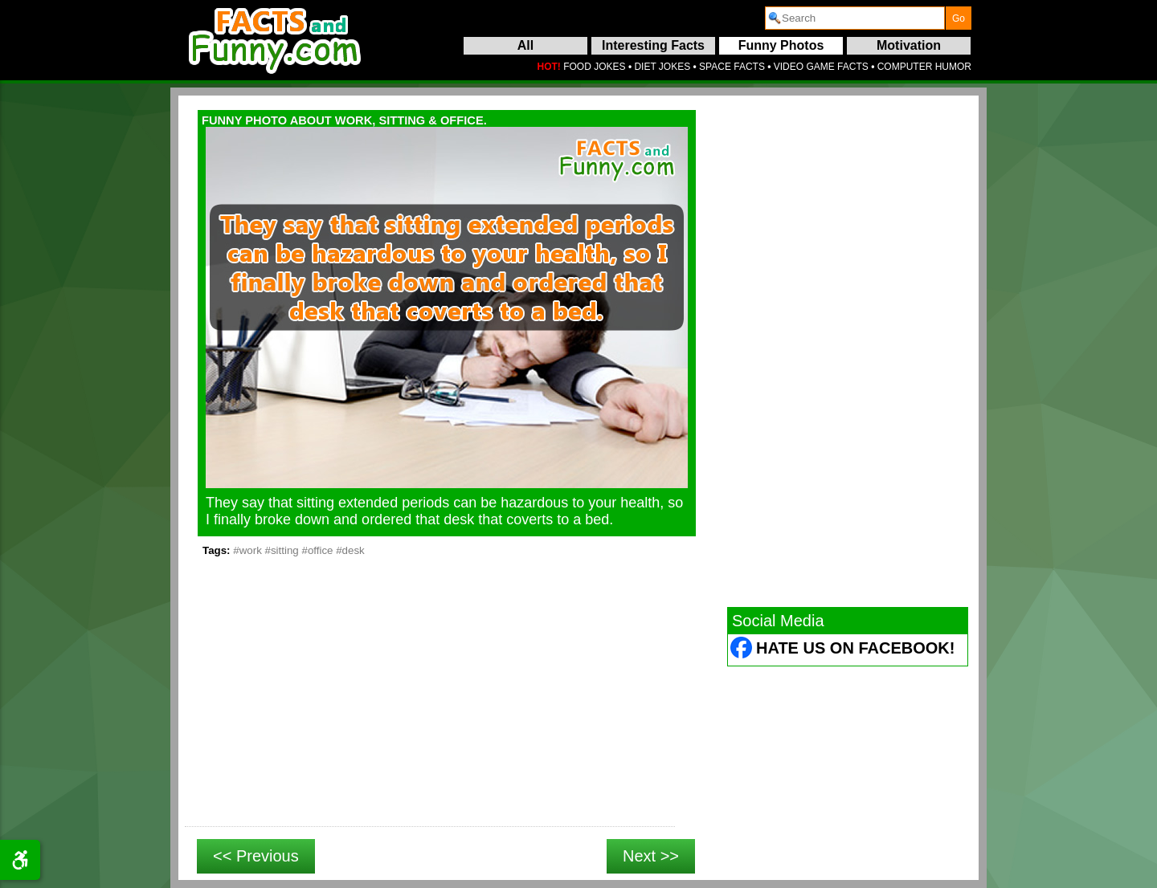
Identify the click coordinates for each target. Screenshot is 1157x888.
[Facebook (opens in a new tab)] (742, 650)
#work (247, 550)
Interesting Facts (653, 45)
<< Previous (256, 856)
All (525, 45)
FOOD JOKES (594, 66)
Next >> (651, 856)
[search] (855, 18)
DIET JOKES (662, 66)
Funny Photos (781, 45)
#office (317, 550)
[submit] (958, 18)
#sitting (282, 550)
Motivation (909, 45)
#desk (350, 550)
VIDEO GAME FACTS (821, 66)
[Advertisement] (430, 709)
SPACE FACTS (732, 66)
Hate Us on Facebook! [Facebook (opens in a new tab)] (855, 648)
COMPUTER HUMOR (924, 66)
